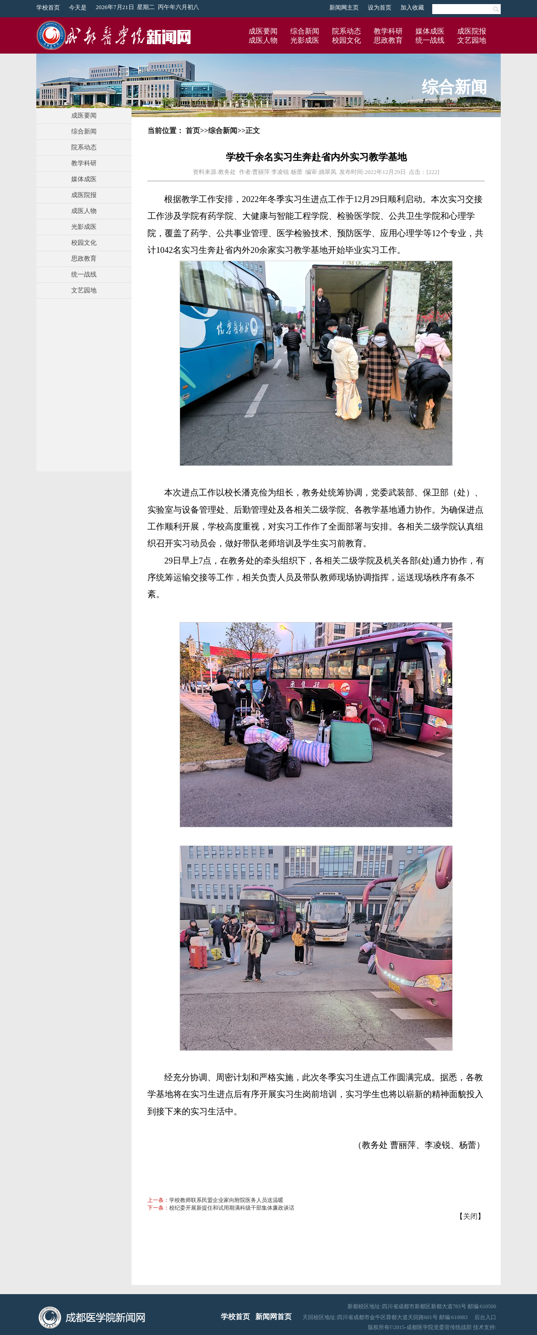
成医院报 (471, 31)
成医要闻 (263, 31)
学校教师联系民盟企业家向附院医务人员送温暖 (226, 1200)
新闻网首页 (273, 1316)
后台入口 (485, 1317)
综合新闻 (304, 31)
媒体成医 (429, 31)
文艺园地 (471, 40)
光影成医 (304, 40)
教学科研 (388, 31)
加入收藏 (412, 7)
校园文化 (346, 40)
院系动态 (346, 31)
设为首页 (379, 7)
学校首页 (48, 7)
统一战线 (429, 40)
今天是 (78, 7)
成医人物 (263, 40)
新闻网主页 (344, 7)
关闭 (470, 1216)
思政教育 (388, 40)
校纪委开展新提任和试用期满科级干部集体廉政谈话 (231, 1208)
